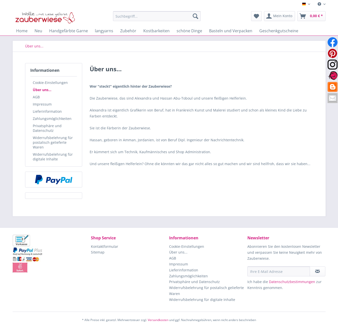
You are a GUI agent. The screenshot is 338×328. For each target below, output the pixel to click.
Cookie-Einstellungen (50, 82)
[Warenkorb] (311, 16)
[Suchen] (195, 16)
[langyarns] (104, 31)
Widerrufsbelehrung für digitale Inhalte (53, 156)
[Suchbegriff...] (157, 16)
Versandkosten (158, 320)
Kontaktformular (104, 246)
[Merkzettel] (256, 16)
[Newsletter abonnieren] (317, 271)
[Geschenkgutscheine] (279, 31)
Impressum (42, 104)
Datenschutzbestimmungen (292, 281)
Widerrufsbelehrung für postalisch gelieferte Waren (53, 142)
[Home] (22, 31)
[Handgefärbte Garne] (68, 31)
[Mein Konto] (279, 16)
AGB (36, 97)
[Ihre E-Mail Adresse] (278, 271)
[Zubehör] (128, 31)
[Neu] (38, 31)
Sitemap (98, 252)
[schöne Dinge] (189, 31)
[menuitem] (320, 4)
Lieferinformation (47, 111)
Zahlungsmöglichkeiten (52, 118)
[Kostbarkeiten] (156, 31)
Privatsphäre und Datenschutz (47, 128)
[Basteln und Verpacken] (231, 31)
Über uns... (42, 89)
